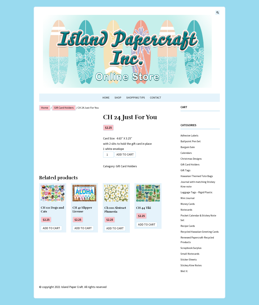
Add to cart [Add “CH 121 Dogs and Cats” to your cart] (51, 228)
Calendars (186, 152)
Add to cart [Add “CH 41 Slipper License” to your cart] (83, 228)
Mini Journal (188, 198)
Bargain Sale (188, 147)
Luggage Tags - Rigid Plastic (196, 192)
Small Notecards (190, 253)
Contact (155, 97)
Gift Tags (185, 170)
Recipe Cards (188, 226)
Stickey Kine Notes (191, 265)
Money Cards (188, 203)
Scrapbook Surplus (191, 248)
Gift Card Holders (64, 107)
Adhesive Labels (189, 135)
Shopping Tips (135, 97)
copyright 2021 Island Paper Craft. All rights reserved (74, 287)
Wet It (184, 271)
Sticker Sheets (189, 259)
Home (106, 97)
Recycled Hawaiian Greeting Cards (200, 231)
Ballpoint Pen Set (191, 141)
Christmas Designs (191, 158)
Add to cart (125, 154)
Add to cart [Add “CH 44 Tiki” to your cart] (146, 224)
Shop (118, 97)
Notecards (186, 209)
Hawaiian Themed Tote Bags (197, 176)
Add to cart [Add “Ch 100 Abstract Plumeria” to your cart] (115, 228)
